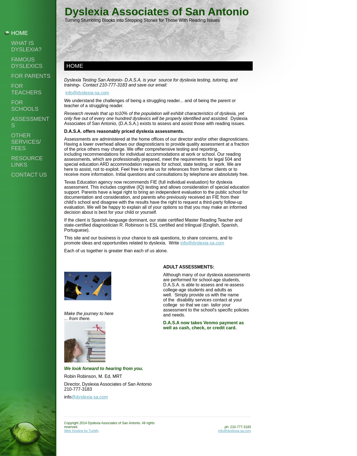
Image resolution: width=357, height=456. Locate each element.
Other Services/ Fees (26, 141)
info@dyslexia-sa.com (87, 92)
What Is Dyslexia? (26, 46)
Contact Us (29, 175)
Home (19, 33)
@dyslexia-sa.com (89, 397)
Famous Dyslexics (26, 62)
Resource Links (27, 161)
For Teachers (26, 89)
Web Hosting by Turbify (81, 431)
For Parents (30, 76)
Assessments (30, 122)
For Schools (24, 105)
